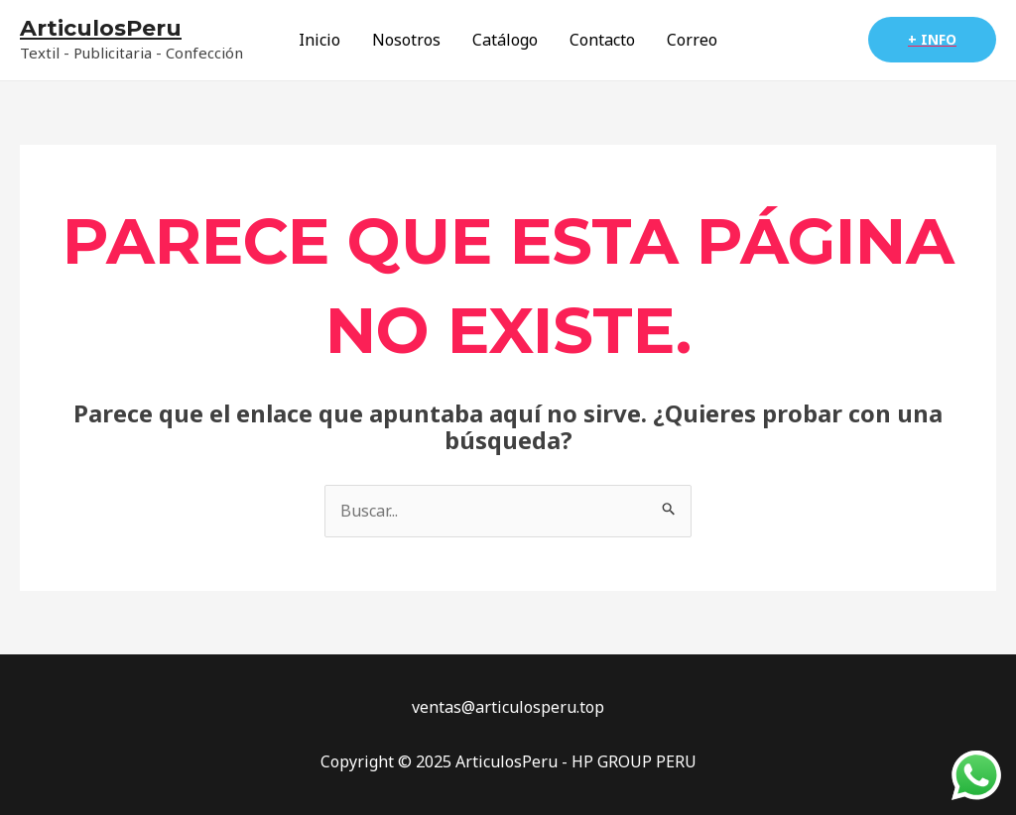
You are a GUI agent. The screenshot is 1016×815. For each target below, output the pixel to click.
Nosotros (406, 40)
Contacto (602, 40)
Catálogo (505, 40)
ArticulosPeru (101, 28)
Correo (692, 40)
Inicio (319, 40)
